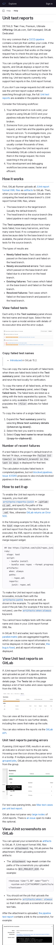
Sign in (49, 3)
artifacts (28, 190)
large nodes (38, 814)
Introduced (16, 360)
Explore (13, 3)
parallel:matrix (9, 636)
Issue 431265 (9, 475)
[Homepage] (4, 3)
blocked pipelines (42, 472)
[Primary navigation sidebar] (3, 10)
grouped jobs (9, 760)
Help (9, 11)
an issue (31, 817)
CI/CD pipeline (36, 39)
